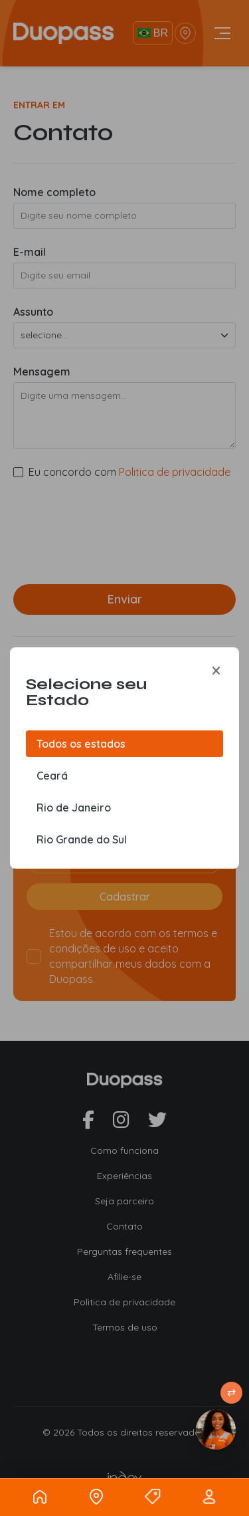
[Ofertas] (152, 1496)
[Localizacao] (96, 1496)
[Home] (40, 1496)
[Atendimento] (216, 1430)
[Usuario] (209, 1496)
